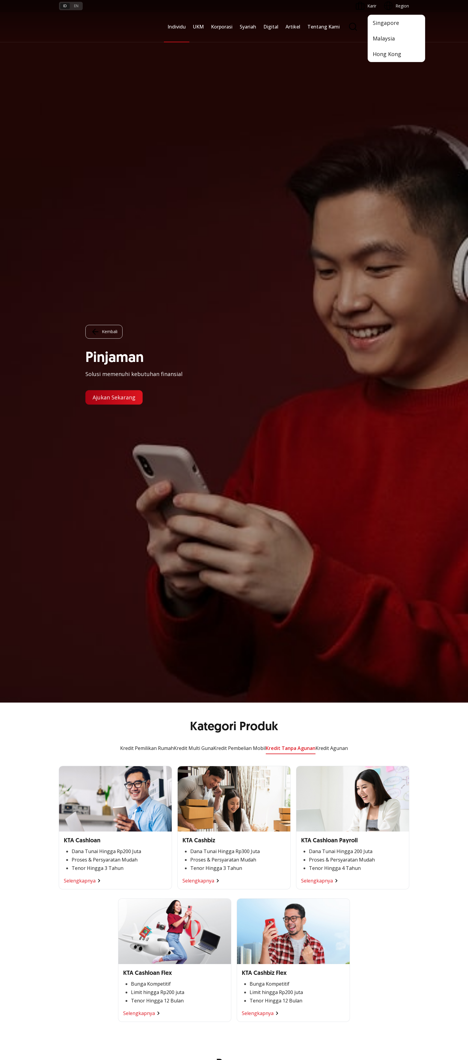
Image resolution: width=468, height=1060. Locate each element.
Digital (270, 26)
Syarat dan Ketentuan (139, 932)
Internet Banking (253, 852)
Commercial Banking (138, 812)
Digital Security (132, 975)
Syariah (248, 26)
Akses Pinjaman (74, 844)
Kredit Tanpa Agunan (290, 45)
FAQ (122, 943)
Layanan (186, 834)
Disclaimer (244, 1023)
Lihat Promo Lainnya (234, 527)
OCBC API (246, 906)
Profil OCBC (307, 823)
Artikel (293, 26)
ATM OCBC (248, 823)
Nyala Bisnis (71, 812)
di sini (106, 1041)
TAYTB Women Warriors (83, 823)
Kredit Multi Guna (193, 45)
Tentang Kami (323, 26)
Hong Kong (387, 54)
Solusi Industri (131, 877)
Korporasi (222, 26)
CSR (300, 855)
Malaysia (384, 38)
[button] (399, 954)
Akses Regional (73, 888)
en (76, 5)
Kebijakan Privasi (280, 1023)
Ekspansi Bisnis (133, 834)
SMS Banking (249, 873)
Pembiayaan (190, 823)
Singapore (386, 22)
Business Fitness (75, 877)
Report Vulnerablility (390, 1023)
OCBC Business (252, 862)
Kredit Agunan (331, 45)
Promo (66, 932)
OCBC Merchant (252, 895)
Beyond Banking (75, 866)
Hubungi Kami (191, 968)
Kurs (63, 965)
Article (124, 965)
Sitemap (353, 1023)
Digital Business (74, 855)
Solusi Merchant (252, 884)
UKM (198, 26)
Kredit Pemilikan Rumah (147, 45)
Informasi (305, 812)
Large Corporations (137, 823)
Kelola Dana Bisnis (77, 834)
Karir (122, 954)
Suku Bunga (70, 975)
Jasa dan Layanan (76, 943)
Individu (176, 26)
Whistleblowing (321, 1023)
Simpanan (187, 812)
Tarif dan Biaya (73, 954)
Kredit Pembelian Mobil (239, 45)
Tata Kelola (307, 844)
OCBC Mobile (250, 812)
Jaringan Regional (135, 888)
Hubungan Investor (314, 834)
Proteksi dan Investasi (199, 844)
